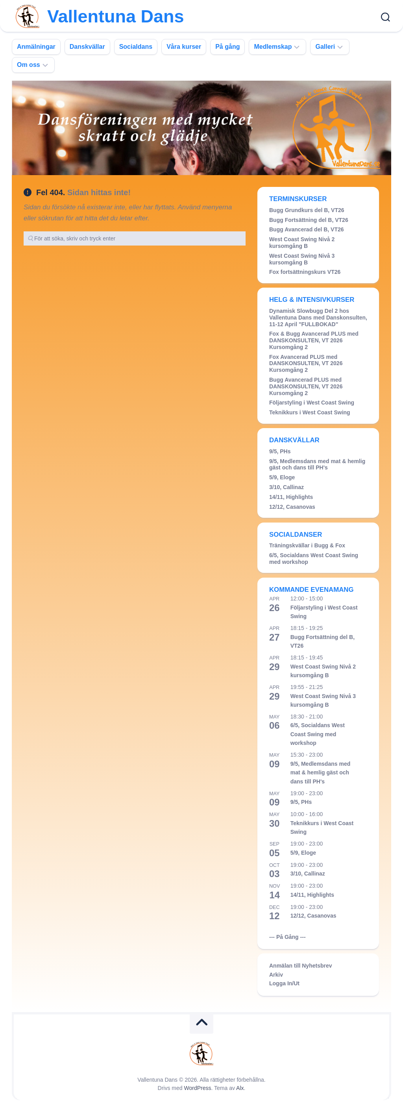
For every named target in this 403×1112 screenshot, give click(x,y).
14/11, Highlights (291, 497)
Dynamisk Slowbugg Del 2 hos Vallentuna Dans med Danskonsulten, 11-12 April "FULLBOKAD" (318, 317)
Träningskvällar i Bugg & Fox (307, 545)
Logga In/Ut (284, 983)
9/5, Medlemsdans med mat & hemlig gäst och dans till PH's (317, 464)
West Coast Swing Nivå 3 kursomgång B (302, 259)
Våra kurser (183, 46)
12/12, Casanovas (292, 507)
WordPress (197, 1088)
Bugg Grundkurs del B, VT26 (306, 210)
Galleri (325, 46)
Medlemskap (273, 46)
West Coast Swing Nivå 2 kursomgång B (302, 242)
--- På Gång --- (287, 937)
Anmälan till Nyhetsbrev (300, 965)
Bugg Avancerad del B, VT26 (306, 229)
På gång (227, 46)
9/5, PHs (279, 451)
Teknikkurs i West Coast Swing (309, 412)
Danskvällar (87, 46)
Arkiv (276, 975)
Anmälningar (36, 46)
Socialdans (135, 46)
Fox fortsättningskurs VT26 (304, 272)
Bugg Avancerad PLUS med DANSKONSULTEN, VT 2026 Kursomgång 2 (305, 386)
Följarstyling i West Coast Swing (311, 402)
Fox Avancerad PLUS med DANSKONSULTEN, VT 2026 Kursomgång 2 (305, 363)
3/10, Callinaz (286, 487)
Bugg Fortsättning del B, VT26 (308, 220)
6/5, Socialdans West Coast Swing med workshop (317, 734)
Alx (240, 1088)
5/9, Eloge (282, 477)
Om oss (28, 64)
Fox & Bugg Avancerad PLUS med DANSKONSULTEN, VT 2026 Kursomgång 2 (314, 340)
